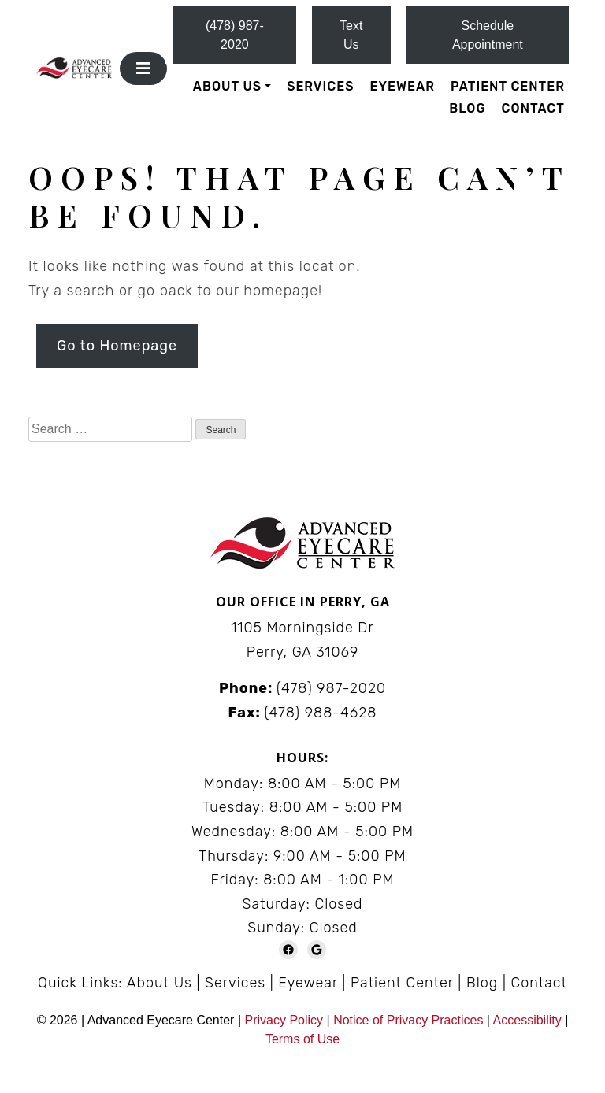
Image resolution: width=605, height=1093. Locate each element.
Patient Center (508, 86)
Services (320, 86)
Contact (533, 108)
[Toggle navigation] (143, 68)
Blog (467, 108)
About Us (227, 86)
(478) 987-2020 (235, 35)
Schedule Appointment (487, 35)
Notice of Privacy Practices (408, 1020)
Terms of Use (302, 1039)
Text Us (351, 35)
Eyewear (402, 86)
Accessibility (527, 1020)
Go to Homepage (117, 345)
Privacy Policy (285, 1020)
